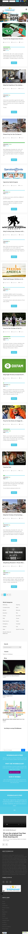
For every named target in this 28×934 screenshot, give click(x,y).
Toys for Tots (7, 467)
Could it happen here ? (8, 695)
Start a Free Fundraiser (15, 772)
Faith (4, 618)
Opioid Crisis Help (20, 629)
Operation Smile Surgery (10, 182)
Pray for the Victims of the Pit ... (13, 328)
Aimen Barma (7, 88)
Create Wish (5, 903)
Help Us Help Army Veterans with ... (14, 231)
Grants (3, 914)
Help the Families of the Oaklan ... (13, 85)
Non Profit (18, 615)
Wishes (3, 901)
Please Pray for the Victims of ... (12, 134)
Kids (17, 626)
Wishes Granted (5, 905)
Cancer (17, 618)
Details (14, 62)
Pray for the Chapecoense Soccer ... (13, 39)
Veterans (22, 234)
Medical (4, 610)
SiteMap (4, 912)
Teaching (18, 604)
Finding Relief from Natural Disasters (11, 675)
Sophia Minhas (7, 42)
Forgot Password (23, 5)
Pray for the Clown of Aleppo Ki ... (13, 421)
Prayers (21, 42)
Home (3, 899)
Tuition (17, 621)
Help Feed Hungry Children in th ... (13, 279)
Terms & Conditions (6, 924)
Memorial (22, 88)
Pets (17, 612)
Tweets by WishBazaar (8, 654)
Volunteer (18, 623)
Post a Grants (5, 916)
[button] (3, 844)
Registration (4, 910)
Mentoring (5, 604)
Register (4, 5)
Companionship (6, 607)
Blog (3, 908)
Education (5, 612)
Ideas (4, 629)
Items (21, 566)
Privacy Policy (5, 927)
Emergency (5, 623)
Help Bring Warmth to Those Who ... (14, 562)
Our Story (4, 920)
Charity (21, 185)
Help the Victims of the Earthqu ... (13, 515)
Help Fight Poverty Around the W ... (14, 374)
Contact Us (4, 922)
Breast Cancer (6, 621)
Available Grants (5, 918)
